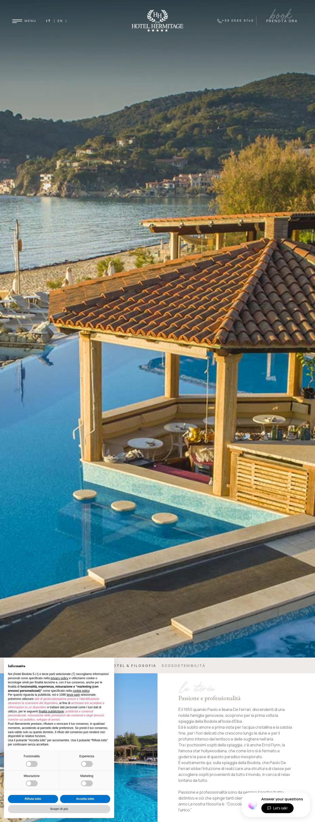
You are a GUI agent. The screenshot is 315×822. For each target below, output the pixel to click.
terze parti (73, 694)
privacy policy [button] (59, 678)
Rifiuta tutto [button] (33, 799)
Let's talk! (277, 808)
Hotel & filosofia (133, 665)
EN (60, 20)
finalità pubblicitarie (51, 711)
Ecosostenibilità (183, 665)
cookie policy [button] (81, 691)
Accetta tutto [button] (85, 799)
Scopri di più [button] (59, 809)
